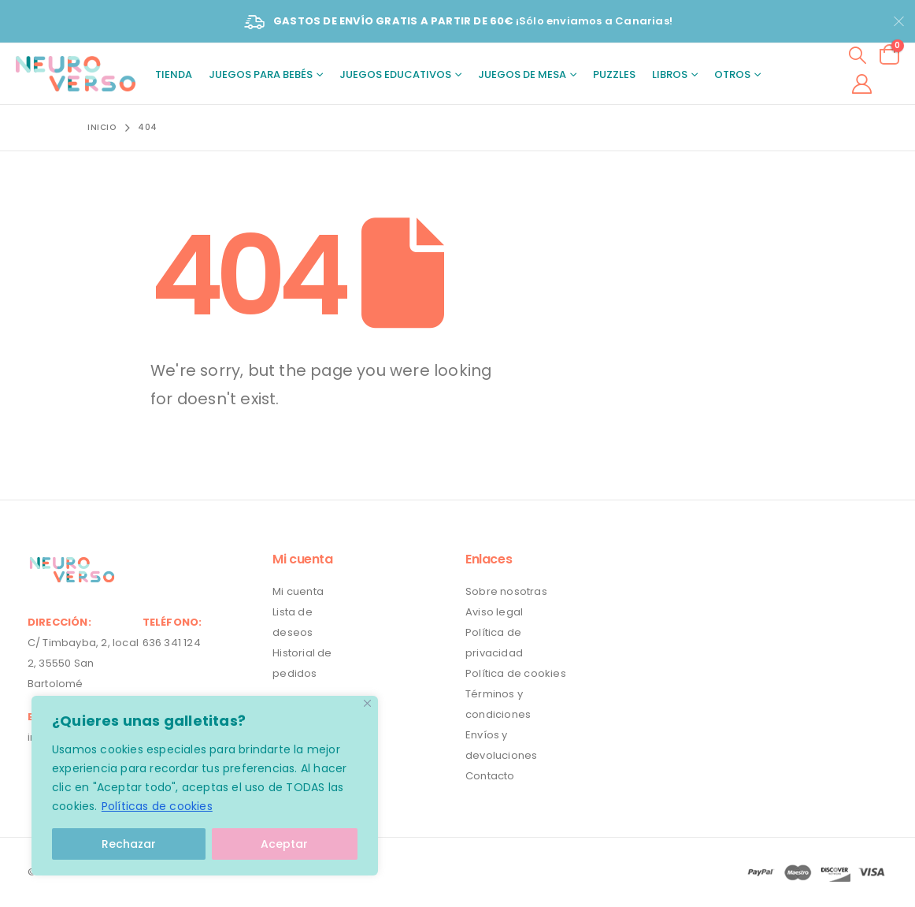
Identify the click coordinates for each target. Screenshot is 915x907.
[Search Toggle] (858, 54)
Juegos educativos (395, 74)
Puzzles (614, 74)
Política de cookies (515, 673)
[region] (204, 785)
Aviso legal (494, 611)
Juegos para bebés (261, 74)
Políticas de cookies (157, 806)
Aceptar (284, 844)
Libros (669, 74)
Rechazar (129, 844)
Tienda (173, 74)
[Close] (367, 703)
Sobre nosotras (506, 591)
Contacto (490, 775)
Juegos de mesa (522, 74)
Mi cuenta (298, 591)
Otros (732, 74)
